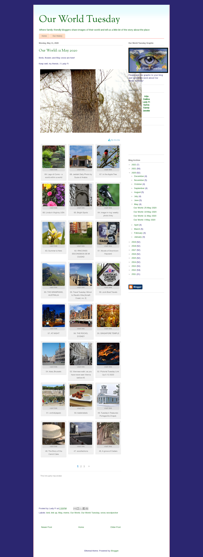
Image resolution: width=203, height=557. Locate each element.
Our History (57, 36)
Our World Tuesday (79, 19)
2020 (134, 173)
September (139, 188)
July (136, 196)
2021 (134, 168)
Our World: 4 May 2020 (144, 220)
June (136, 200)
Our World (75, 513)
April (136, 225)
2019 (134, 242)
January (138, 237)
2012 (134, 270)
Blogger (114, 551)
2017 (134, 250)
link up (54, 513)
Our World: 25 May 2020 (145, 208)
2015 (134, 258)
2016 (134, 254)
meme (66, 513)
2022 (134, 164)
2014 (134, 262)
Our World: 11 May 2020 (145, 216)
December (139, 176)
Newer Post (46, 527)
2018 (134, 246)
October (138, 184)
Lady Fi (146, 102)
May (60, 513)
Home (44, 36)
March (137, 229)
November (139, 180)
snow (103, 513)
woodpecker (112, 513)
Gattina (146, 99)
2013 (134, 266)
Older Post (115, 527)
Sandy (146, 108)
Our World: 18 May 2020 (145, 212)
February (138, 233)
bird (48, 513)
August (137, 192)
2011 (134, 274)
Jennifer (146, 111)
